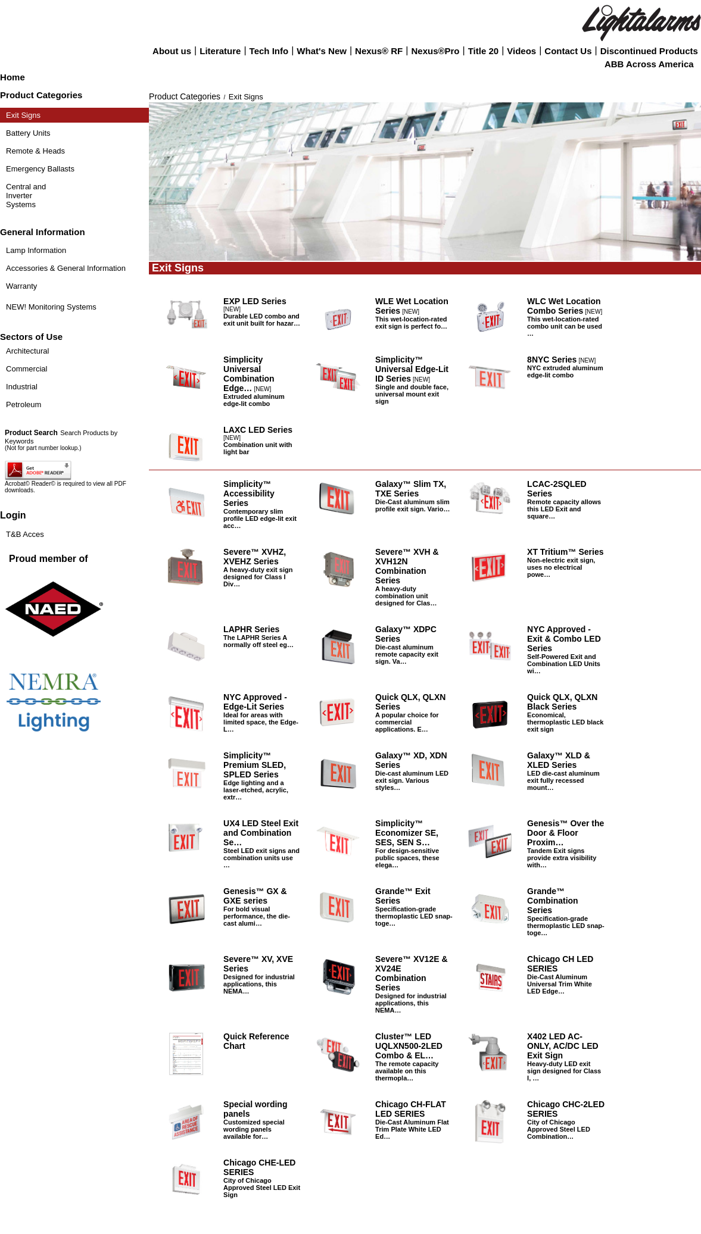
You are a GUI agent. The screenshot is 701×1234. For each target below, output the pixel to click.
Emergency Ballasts (40, 168)
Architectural (27, 350)
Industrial (22, 386)
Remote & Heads (35, 150)
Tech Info (269, 51)
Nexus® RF (379, 51)
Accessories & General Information (66, 268)
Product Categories (184, 96)
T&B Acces (25, 534)
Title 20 (483, 51)
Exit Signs (23, 115)
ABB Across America (649, 64)
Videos (521, 51)
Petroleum (23, 404)
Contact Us (567, 51)
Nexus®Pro (435, 51)
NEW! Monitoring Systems (51, 306)
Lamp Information (36, 250)
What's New (322, 51)
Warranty (21, 286)
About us (171, 51)
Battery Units (28, 133)
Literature (220, 51)
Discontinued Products (649, 51)
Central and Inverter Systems (26, 195)
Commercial (26, 368)
